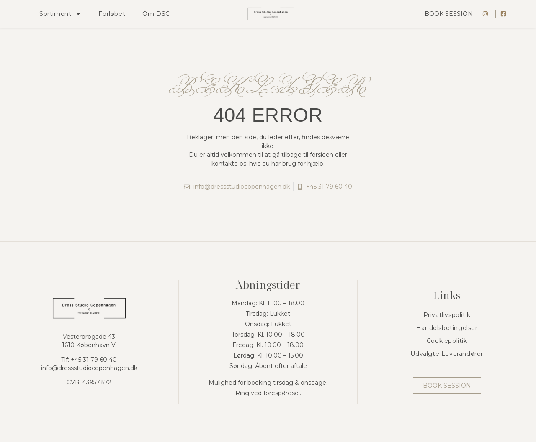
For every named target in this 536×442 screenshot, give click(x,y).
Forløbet (111, 14)
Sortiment (60, 14)
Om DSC (156, 14)
